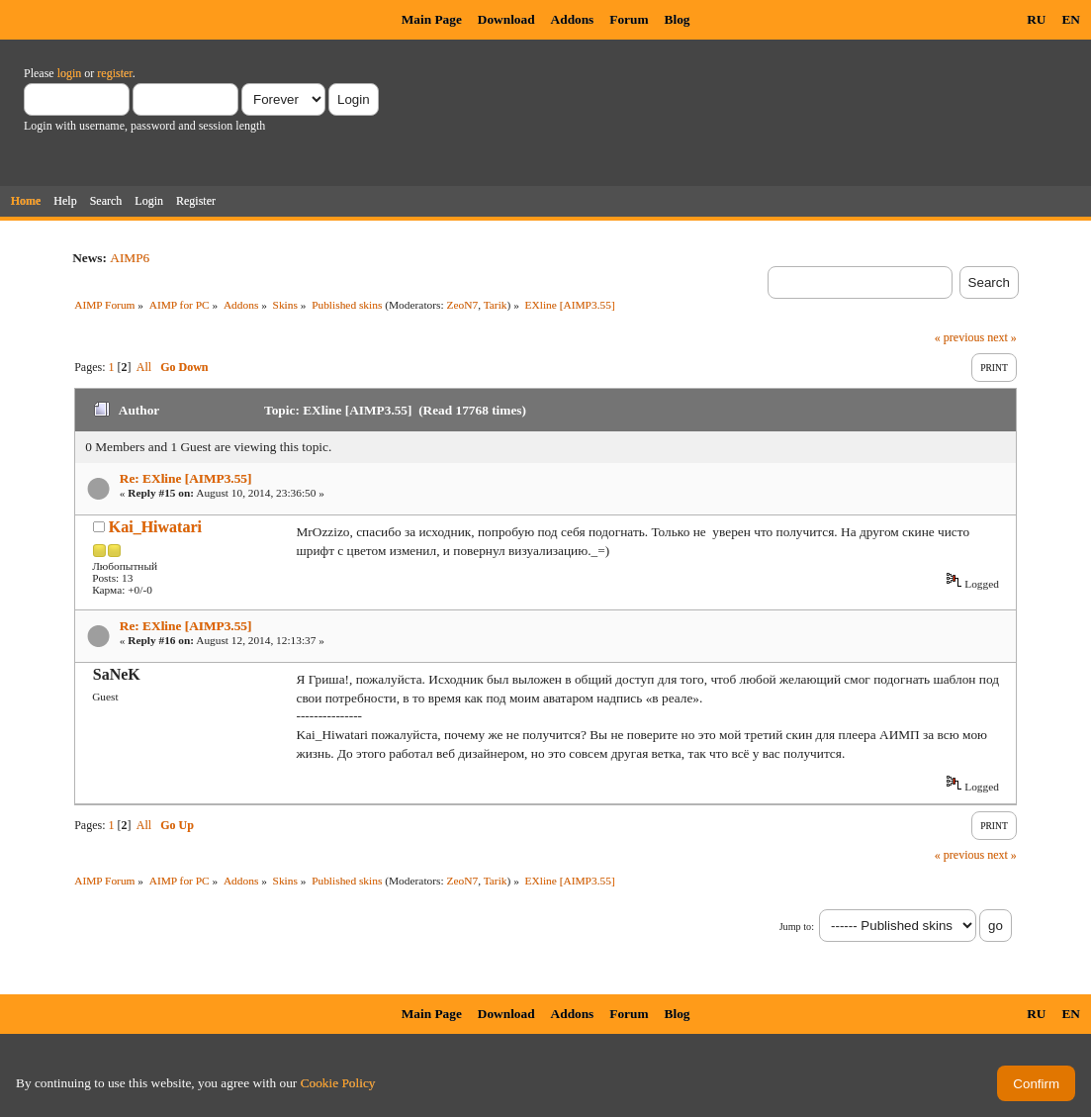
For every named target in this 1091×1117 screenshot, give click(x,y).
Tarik (495, 305)
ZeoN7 (463, 305)
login (69, 73)
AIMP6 (129, 257)
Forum (628, 19)
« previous (959, 337)
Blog (677, 19)
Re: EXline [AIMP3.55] (186, 478)
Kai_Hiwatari (155, 526)
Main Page (432, 19)
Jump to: (796, 926)
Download (506, 19)
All (143, 367)
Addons (572, 19)
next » (1002, 337)
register (114, 73)
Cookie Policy (338, 1082)
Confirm (1036, 1083)
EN (1070, 19)
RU (1036, 19)
